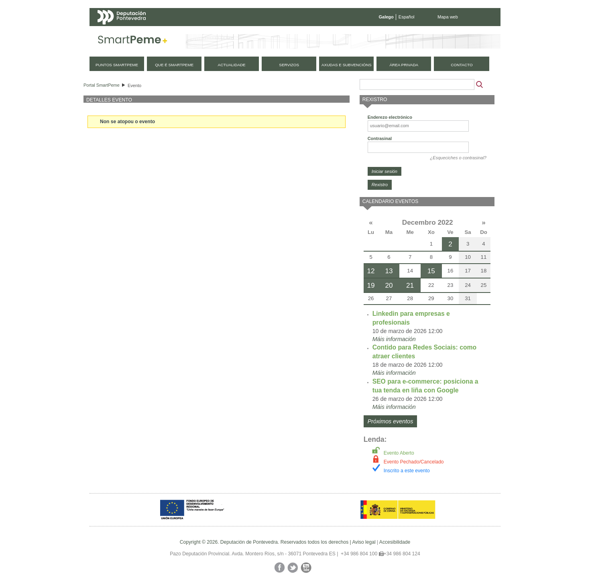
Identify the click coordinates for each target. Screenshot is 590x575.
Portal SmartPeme (101, 85)
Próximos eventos (390, 421)
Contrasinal (380, 138)
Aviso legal (363, 542)
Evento (134, 85)
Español (407, 16)
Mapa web (447, 16)
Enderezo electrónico (390, 117)
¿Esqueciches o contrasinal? (458, 157)
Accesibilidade (394, 542)
